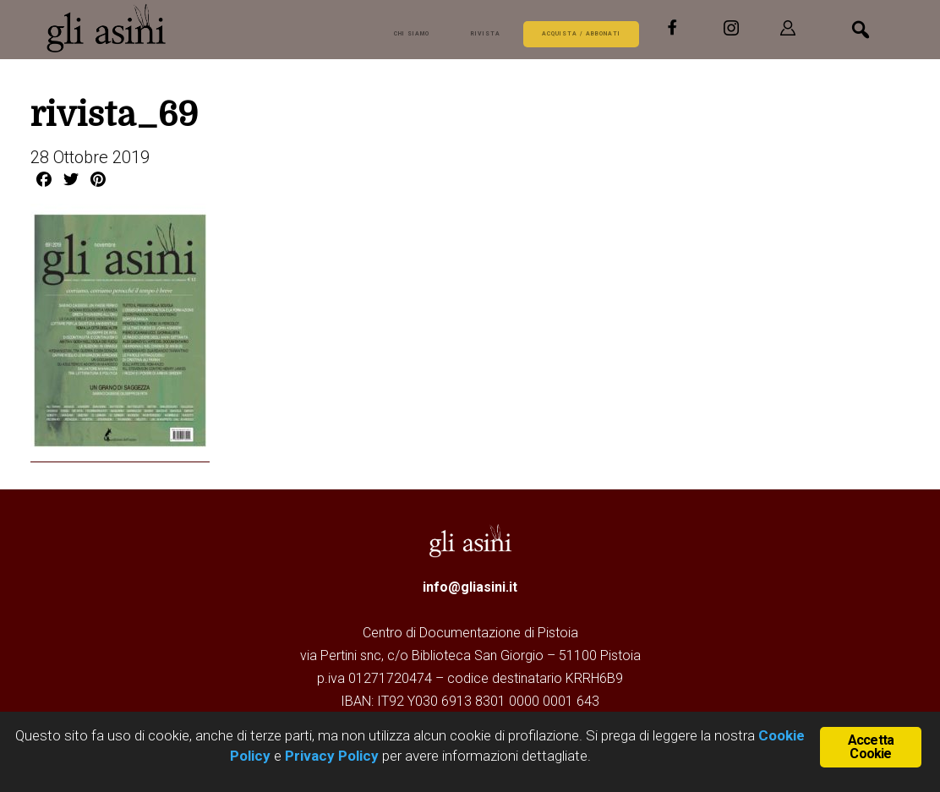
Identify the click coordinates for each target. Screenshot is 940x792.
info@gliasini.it (470, 586)
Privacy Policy (332, 755)
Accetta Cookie (871, 746)
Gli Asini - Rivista (172, 28)
